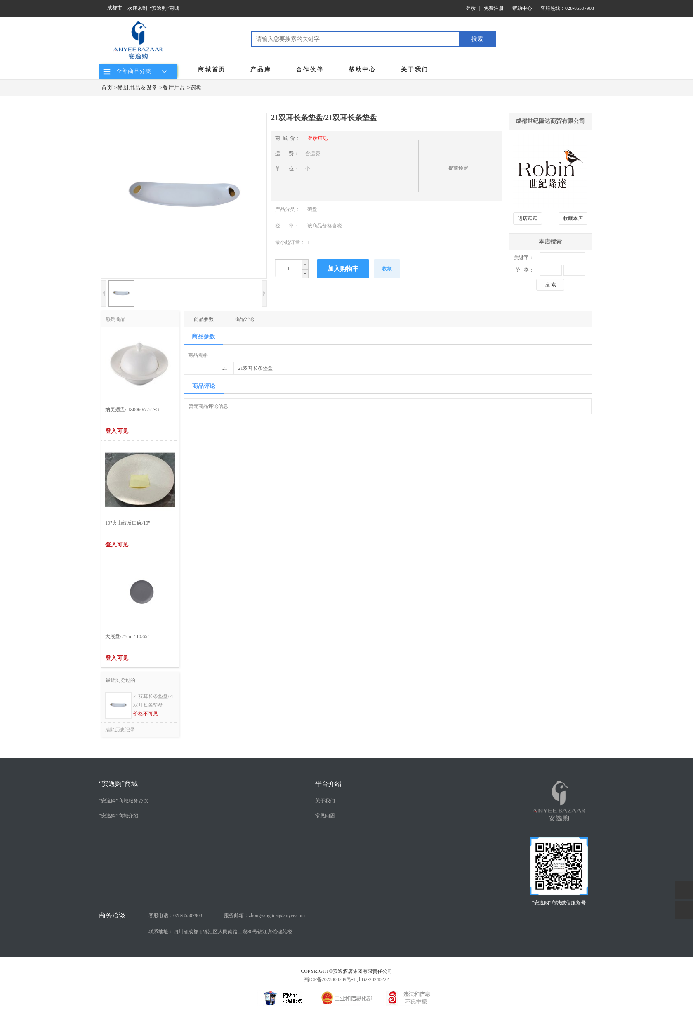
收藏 (387, 269)
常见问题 (325, 815)
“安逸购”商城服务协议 (123, 801)
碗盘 (196, 88)
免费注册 (494, 8)
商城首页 (212, 69)
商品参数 (204, 319)
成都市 (114, 8)
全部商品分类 (136, 71)
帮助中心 (522, 8)
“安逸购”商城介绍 (118, 815)
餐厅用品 (174, 88)
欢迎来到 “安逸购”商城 (153, 8)
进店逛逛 (527, 218)
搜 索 (550, 285)
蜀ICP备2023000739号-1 (330, 979)
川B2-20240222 (373, 979)
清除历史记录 (120, 730)
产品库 (260, 69)
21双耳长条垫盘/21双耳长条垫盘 (153, 700)
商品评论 (244, 319)
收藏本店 (573, 218)
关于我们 (415, 69)
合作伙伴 (310, 69)
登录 (471, 8)
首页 (107, 88)
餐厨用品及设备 (137, 88)
